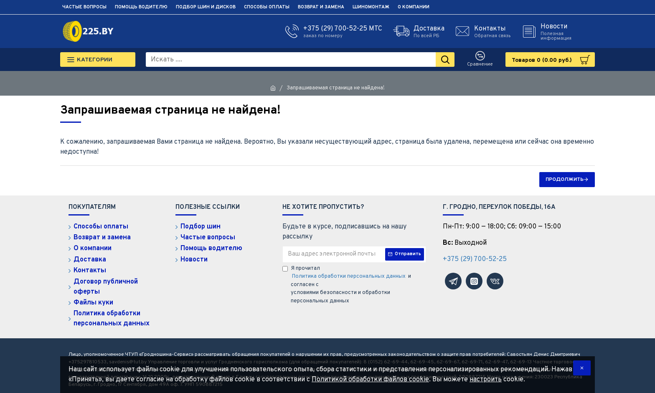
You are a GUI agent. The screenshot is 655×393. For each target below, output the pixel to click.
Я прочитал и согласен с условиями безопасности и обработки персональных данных (346, 284)
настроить (486, 379)
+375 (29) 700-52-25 (475, 259)
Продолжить (565, 179)
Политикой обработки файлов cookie (370, 379)
